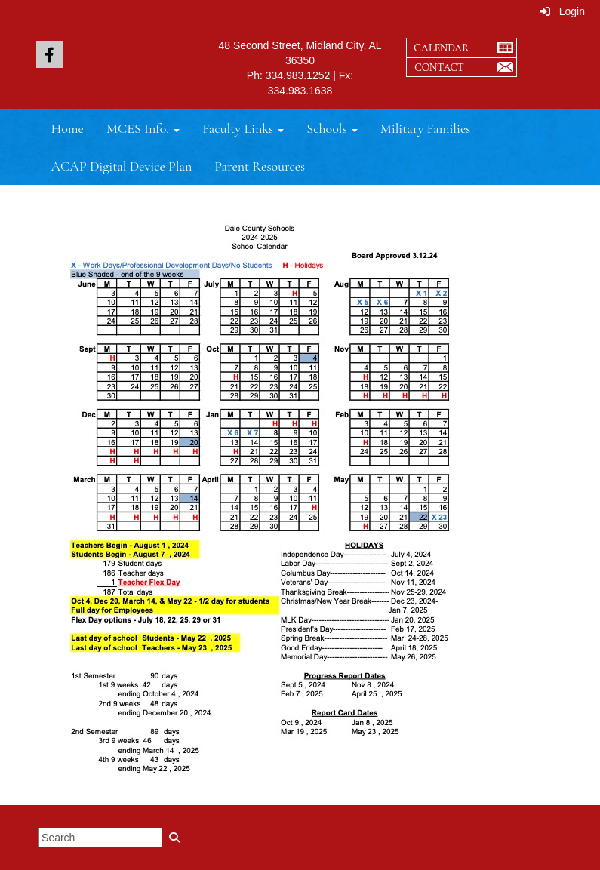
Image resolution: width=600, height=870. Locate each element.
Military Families (425, 128)
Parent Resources (259, 166)
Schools (331, 128)
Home (67, 128)
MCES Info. (143, 128)
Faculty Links (243, 128)
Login (562, 11)
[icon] (49, 54)
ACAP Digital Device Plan (121, 166)
